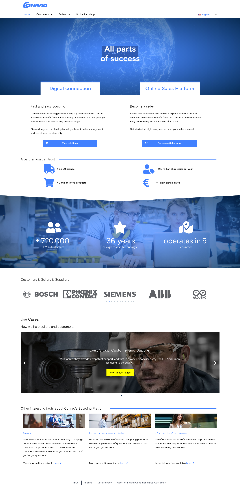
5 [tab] (117, 301)
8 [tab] (125, 301)
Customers (44, 14)
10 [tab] (131, 301)
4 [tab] (114, 301)
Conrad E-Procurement (172, 433)
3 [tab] (111, 301)
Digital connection (70, 88)
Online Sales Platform (169, 88)
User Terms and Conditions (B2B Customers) (142, 482)
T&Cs (75, 482)
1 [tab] (106, 301)
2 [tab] (109, 301)
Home (27, 14)
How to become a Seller (107, 433)
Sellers (64, 14)
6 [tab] (120, 301)
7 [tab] (122, 301)
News (27, 433)
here (57, 463)
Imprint (88, 482)
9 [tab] (128, 301)
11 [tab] (133, 301)
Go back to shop (85, 14)
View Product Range (120, 372)
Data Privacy (104, 482)
